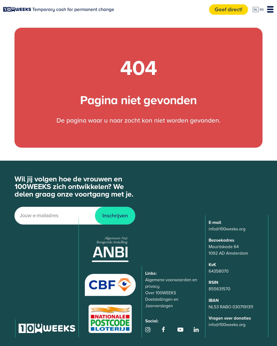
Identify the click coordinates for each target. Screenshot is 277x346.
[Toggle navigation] (270, 9)
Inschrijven (115, 215)
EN (262, 9)
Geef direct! (228, 9)
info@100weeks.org (227, 229)
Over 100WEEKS (160, 293)
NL (256, 9)
